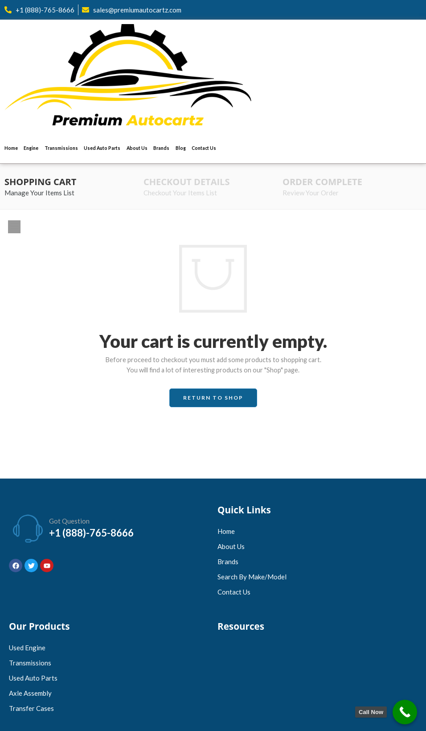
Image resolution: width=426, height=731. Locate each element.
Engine (31, 148)
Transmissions (61, 148)
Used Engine (27, 648)
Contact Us (204, 148)
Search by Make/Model (252, 577)
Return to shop (213, 397)
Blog (181, 148)
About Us (137, 148)
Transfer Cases (31, 708)
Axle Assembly (30, 693)
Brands (161, 148)
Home (11, 148)
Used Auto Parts (102, 148)
